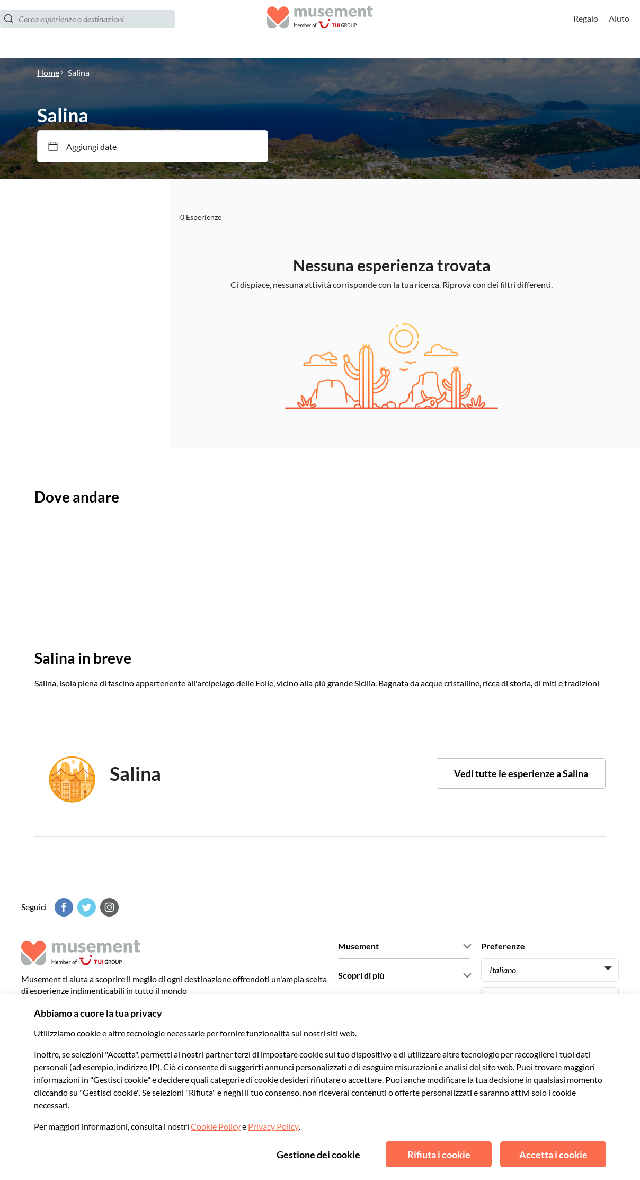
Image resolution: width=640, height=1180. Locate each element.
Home (48, 72)
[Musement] (320, 29)
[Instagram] (108, 907)
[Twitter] (85, 907)
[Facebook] (62, 907)
